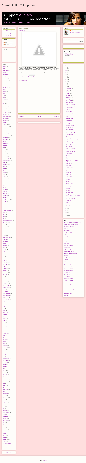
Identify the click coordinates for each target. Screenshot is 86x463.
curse (4, 162)
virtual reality (5, 424)
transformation (32, 76)
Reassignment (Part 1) (70, 198)
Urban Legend (6, 420)
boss (4, 128)
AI (3, 83)
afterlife (4, 72)
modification (5, 291)
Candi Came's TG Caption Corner (70, 232)
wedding (4, 431)
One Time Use (69, 120)
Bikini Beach (5, 105)
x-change (5, 441)
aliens (4, 85)
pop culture (5, 331)
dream (4, 174)
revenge (4, 354)
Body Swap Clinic (6, 116)
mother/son (5, 297)
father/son (5, 201)
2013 (66, 208)
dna (3, 170)
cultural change (6, 160)
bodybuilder (5, 118)
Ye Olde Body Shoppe (7, 443)
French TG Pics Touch (68, 245)
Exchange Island (6, 181)
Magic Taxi (5, 264)
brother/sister (5, 139)
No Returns (68, 188)
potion (4, 335)
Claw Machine (69, 153)
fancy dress (5, 195)
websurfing (5, 429)
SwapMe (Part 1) (69, 167)
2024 (66, 70)
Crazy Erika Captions (68, 236)
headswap (5, 226)
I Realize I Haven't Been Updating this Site (73, 58)
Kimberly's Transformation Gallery (70, 253)
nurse (4, 310)
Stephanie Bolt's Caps (68, 278)
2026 (66, 67)
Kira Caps (66, 255)
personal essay (6, 324)
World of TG (66, 295)
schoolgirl (5, 366)
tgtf (3, 408)
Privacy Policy (9, 452)
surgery (4, 395)
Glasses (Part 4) (69, 131)
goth (4, 218)
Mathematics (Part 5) (70, 118)
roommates (5, 362)
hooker (4, 235)
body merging (6, 110)
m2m (4, 256)
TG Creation (66, 291)
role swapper (5, 360)
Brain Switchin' (68, 53)
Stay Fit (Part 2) (69, 144)
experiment (5, 183)
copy (4, 151)
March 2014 (68, 97)
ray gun (4, 349)
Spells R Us (5, 381)
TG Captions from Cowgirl (69, 286)
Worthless (68, 136)
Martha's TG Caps (67, 259)
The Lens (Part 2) (69, 192)
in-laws (4, 243)
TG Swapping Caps (68, 293)
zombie (4, 447)
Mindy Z (65, 261)
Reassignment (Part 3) (70, 104)
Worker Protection (69, 122)
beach (4, 101)
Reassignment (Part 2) (70, 148)
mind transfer (5, 283)
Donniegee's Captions (68, 241)
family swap (5, 193)
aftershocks (5, 74)
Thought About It (69, 129)
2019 (66, 77)
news (4, 308)
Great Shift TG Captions (19, 5)
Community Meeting (70, 150)
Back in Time (68, 200)
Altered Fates (5, 87)
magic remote (6, 262)
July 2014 (68, 90)
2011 (66, 212)
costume (4, 153)
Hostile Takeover (6, 237)
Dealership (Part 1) (70, 125)
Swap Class (5, 397)
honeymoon (5, 233)
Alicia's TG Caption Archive (71, 57)
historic (4, 231)
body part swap (6, 112)
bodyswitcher (5, 126)
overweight (5, 314)
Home (39, 116)
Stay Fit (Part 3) (69, 123)
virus (4, 427)
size (4, 376)
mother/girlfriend (6, 295)
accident (4, 66)
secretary (5, 372)
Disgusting (68, 190)
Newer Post (21, 116)
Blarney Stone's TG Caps (69, 226)
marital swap (5, 272)
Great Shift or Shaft (68, 249)
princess (4, 341)
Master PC (5, 274)
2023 (66, 72)
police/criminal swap (7, 329)
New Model (68, 202)
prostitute (5, 345)
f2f (3, 185)
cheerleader (5, 143)
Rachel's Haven (67, 274)
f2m (3, 187)
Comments (6, 44)
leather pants (5, 251)
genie (4, 216)
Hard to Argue (69, 138)
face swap (5, 189)
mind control (5, 281)
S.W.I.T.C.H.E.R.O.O (69, 54)
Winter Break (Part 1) (70, 134)
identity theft (5, 241)
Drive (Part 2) (68, 194)
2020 (66, 76)
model (4, 289)
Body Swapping (67, 230)
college (4, 149)
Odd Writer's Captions (68, 270)
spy (3, 387)
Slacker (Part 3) (69, 205)
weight (4, 433)
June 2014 (68, 91)
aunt (4, 97)
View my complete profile (75, 32)
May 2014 (68, 93)
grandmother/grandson (7, 220)
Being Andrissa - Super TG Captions (71, 224)
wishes (4, 435)
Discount (67, 116)
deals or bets (5, 164)
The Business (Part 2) (70, 105)
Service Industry (69, 204)
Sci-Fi (4, 370)
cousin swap (5, 155)
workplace (5, 439)
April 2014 (68, 95)
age (3, 76)
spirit (4, 383)
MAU (4, 276)
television (5, 404)
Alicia (72, 30)
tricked (4, 414)
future (4, 212)
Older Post (56, 116)
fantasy (4, 197)
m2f (3, 253)
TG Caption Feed (67, 284)
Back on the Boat (69, 107)
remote (4, 351)
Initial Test (68, 181)
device (4, 168)
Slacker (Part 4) (69, 172)
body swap (5, 114)
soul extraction (6, 379)
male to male (5, 268)
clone (4, 147)
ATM (4, 95)
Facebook (5, 191)
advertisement (6, 70)
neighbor (5, 306)
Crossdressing (6, 158)
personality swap (6, 326)
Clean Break (68, 186)
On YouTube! (8, 35)
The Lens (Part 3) (69, 146)
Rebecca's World (67, 276)
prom (4, 343)
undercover (5, 418)
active (4, 68)
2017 (66, 81)
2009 (66, 215)
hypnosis (5, 239)
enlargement (5, 178)
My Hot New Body (67, 264)
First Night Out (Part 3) (70, 151)
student (4, 391)
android (4, 89)
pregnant (5, 339)
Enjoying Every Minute (70, 168)
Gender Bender (67, 247)
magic (4, 260)
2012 (66, 210)
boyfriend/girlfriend (7, 130)
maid (4, 266)
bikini (4, 103)
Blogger (45, 460)
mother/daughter (6, 293)
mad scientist (5, 258)
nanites (4, 304)
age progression (6, 78)
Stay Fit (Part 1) (69, 174)
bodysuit (4, 122)
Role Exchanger (6, 358)
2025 (66, 68)
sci (3, 368)
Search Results (69, 176)
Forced (4, 208)
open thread (5, 312)
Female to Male (6, 206)
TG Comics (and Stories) (69, 289)
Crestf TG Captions (68, 238)
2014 (66, 86)
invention (5, 249)
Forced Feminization (7, 210)
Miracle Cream (69, 114)
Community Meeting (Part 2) (71, 132)
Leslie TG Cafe (67, 257)
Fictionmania (66, 243)
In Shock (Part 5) (69, 113)
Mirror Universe (6, 285)
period (4, 322)
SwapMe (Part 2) (69, 142)
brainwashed (5, 137)
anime (4, 93)
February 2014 (69, 99)
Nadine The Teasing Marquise (70, 266)
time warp (5, 410)
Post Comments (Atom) (41, 119)
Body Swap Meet (67, 228)
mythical (4, 301)
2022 (66, 74)
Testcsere (66, 282)
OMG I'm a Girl (67, 272)
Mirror (67, 157)
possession (5, 333)
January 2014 (69, 100)
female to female (6, 203)
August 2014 (69, 88)
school (4, 364)
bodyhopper (5, 120)
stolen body (5, 389)
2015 (66, 84)
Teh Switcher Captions (68, 280)
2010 (66, 213)
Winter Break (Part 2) (70, 102)
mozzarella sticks (6, 299)
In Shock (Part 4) (69, 183)
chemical (5, 145)
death (4, 166)
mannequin (5, 270)
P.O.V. (4, 316)
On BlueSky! (8, 33)
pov (3, 337)
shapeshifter (5, 374)
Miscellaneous (24, 76)
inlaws (4, 247)
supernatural (5, 393)
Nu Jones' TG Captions (68, 268)
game (4, 214)
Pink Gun (68, 179)
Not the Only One (69, 185)
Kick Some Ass (69, 163)
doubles (4, 172)
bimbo (4, 108)
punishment (5, 347)
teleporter (5, 401)
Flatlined (67, 158)
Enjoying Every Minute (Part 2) (72, 127)
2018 (66, 79)
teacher (4, 399)
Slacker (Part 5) (69, 111)
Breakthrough (68, 165)
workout (4, 437)
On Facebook (8, 30)
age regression (6, 80)
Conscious (68, 109)
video (4, 422)
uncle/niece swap (6, 416)
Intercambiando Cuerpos (69, 251)
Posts (5, 42)
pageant (4, 318)
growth (4, 224)
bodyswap (5, 124)
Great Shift (5, 222)
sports (4, 385)
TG (28, 76)
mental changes (6, 278)
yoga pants (5, 445)
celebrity (4, 141)
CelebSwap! (66, 234)
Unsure (67, 170)
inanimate (5, 245)
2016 (66, 83)
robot (4, 356)
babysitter (5, 99)
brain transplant (6, 135)
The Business (68, 155)
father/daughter (6, 199)
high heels (5, 228)
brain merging (6, 133)
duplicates (5, 176)
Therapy (67, 177)
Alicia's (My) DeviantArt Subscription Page (72, 222)
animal (4, 91)
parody (4, 320)
